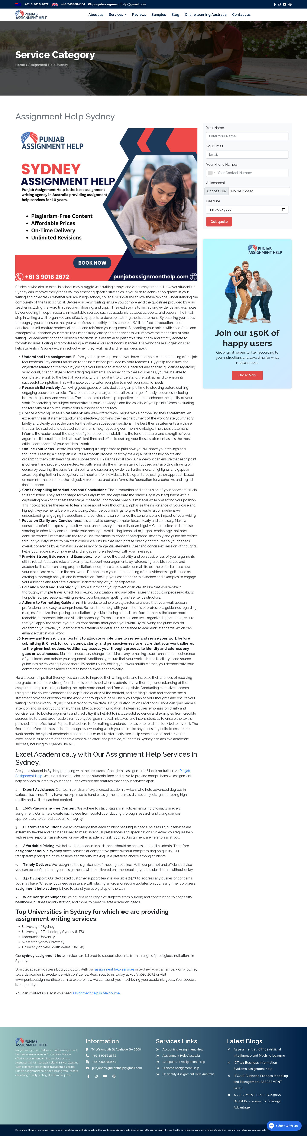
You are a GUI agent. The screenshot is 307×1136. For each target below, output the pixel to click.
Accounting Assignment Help (182, 1049)
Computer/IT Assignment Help (183, 1061)
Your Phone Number (222, 164)
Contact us (241, 15)
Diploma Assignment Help (180, 1068)
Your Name (215, 128)
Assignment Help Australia (181, 1055)
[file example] (247, 191)
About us (95, 15)
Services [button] (116, 15)
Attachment (215, 183)
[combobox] (211, 173)
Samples (159, 15)
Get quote (219, 222)
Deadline (213, 201)
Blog (175, 15)
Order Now (247, 375)
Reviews (139, 15)
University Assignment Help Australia (188, 1074)
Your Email (214, 146)
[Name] (247, 173)
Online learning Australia (206, 15)
